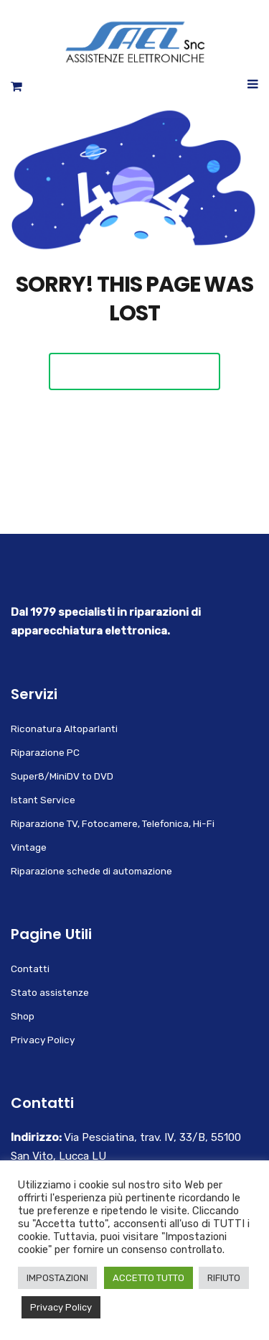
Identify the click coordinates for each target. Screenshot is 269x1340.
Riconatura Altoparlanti (64, 728)
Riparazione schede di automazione (91, 871)
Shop (22, 1016)
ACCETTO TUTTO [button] (148, 1277)
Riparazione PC (45, 752)
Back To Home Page (134, 371)
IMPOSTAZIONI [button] (57, 1277)
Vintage (29, 847)
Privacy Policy (43, 1039)
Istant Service (43, 799)
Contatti (30, 968)
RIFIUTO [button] (223, 1277)
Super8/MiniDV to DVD (62, 776)
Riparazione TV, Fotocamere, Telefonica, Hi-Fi (112, 823)
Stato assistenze (50, 992)
